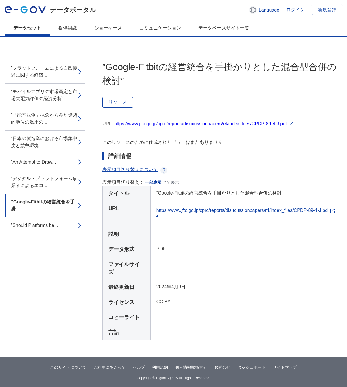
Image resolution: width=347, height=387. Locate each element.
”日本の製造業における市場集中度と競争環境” (44, 142)
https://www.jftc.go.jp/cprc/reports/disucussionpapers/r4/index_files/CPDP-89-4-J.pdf (200, 123)
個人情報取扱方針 (191, 367)
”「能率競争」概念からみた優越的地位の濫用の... (44, 118)
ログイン (295, 9)
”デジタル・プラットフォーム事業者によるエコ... (44, 182)
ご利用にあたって (109, 367)
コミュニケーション (160, 27)
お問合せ (222, 367)
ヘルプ (139, 367)
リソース (117, 102)
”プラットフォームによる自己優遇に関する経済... (44, 72)
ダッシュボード (251, 367)
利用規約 (160, 367)
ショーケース (108, 27)
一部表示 (153, 182)
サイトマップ (285, 367)
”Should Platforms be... (34, 225)
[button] (264, 10)
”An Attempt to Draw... (33, 161)
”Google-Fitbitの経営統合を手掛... (43, 205)
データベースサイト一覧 (223, 27)
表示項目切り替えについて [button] (134, 169)
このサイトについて (68, 367)
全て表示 (171, 182)
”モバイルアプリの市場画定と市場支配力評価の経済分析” (44, 95)
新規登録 (327, 9)
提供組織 (67, 27)
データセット (27, 27)
